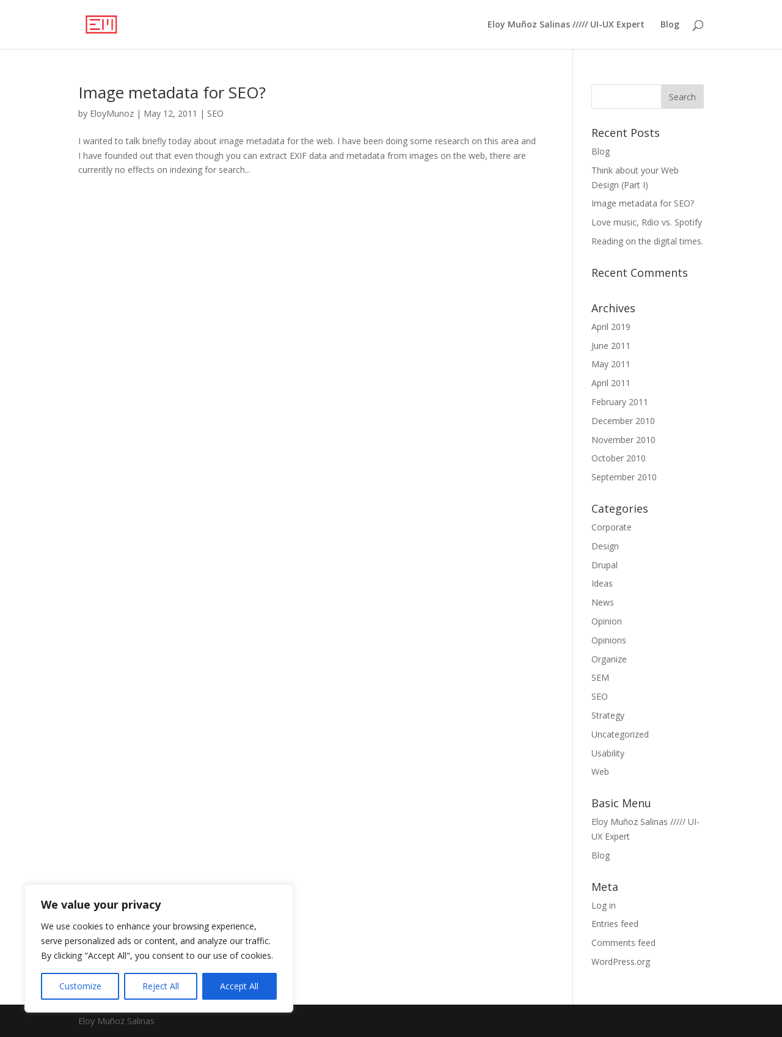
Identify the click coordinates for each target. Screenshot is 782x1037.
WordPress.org (620, 961)
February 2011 (619, 402)
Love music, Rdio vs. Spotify (646, 222)
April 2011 (610, 383)
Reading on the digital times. (647, 241)
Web (600, 771)
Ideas (602, 583)
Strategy (607, 715)
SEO (215, 113)
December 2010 (623, 421)
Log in (603, 905)
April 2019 (610, 326)
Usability (607, 753)
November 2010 (623, 439)
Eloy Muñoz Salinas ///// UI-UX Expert (566, 25)
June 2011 (610, 345)
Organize (609, 659)
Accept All (239, 986)
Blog (669, 25)
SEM (600, 677)
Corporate (611, 527)
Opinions (608, 640)
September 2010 (624, 477)
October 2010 (618, 458)
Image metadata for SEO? (172, 92)
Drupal (604, 565)
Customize (80, 986)
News (602, 602)
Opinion (606, 621)
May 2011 (610, 364)
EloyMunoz (112, 113)
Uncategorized (620, 734)
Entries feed (614, 923)
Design (605, 546)
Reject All (160, 986)
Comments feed (623, 942)
